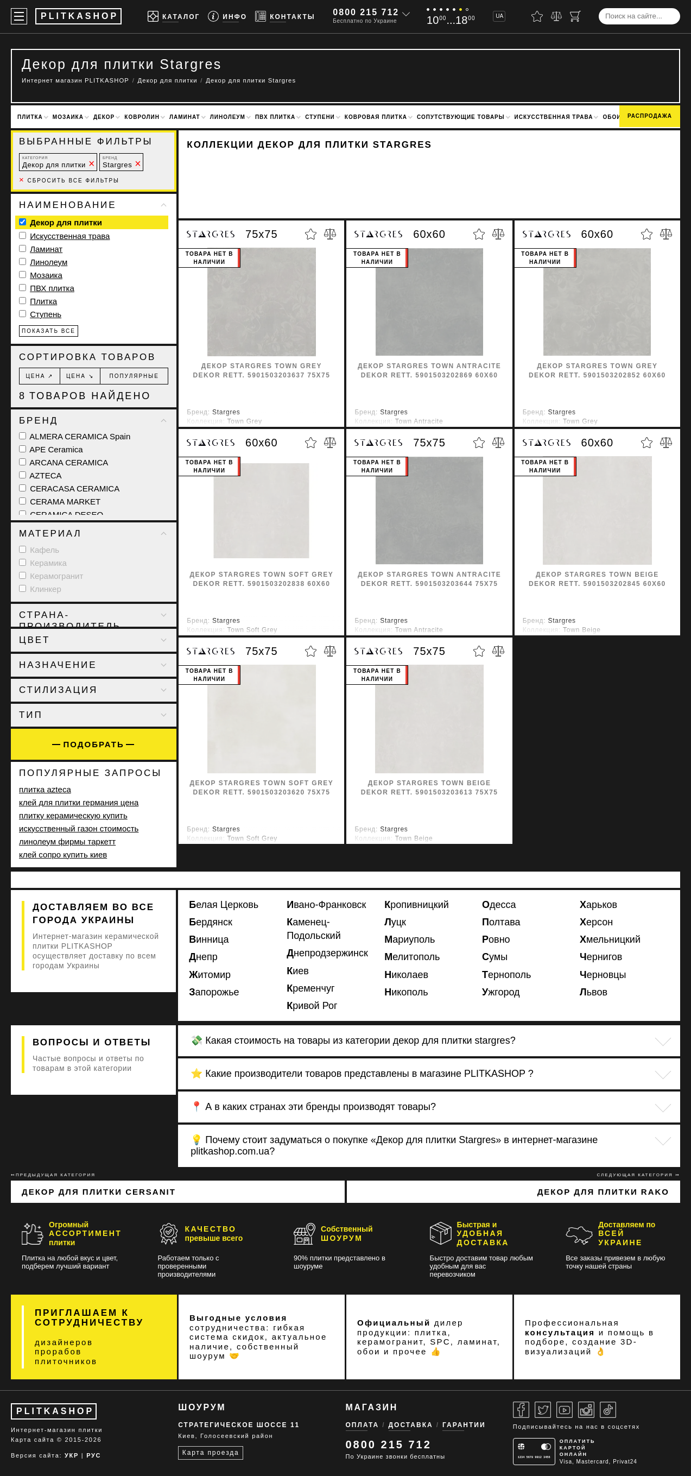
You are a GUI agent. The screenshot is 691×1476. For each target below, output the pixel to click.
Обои (612, 117)
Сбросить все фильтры (69, 181)
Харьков (598, 904)
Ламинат (184, 117)
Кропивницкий (416, 904)
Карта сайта (32, 1439)
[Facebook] (521, 1410)
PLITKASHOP (55, 1411)
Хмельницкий (610, 939)
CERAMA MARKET (59, 501)
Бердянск (210, 922)
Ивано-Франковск (326, 904)
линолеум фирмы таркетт (67, 841)
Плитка (30, 117)
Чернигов (601, 956)
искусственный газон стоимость (78, 828)
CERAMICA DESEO (61, 514)
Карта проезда (210, 1452)
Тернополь (506, 974)
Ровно (496, 939)
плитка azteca (45, 789)
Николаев (406, 974)
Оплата (362, 1425)
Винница (209, 939)
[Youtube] (564, 1410)
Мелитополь (412, 956)
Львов (593, 992)
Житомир (210, 974)
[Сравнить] (556, 16)
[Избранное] (537, 16)
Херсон (596, 922)
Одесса (499, 904)
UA (499, 16)
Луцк (395, 922)
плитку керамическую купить (73, 815)
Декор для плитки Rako (603, 1191)
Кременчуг (310, 988)
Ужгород (501, 992)
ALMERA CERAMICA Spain (74, 436)
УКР (72, 1455)
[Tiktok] (608, 1410)
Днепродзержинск (327, 953)
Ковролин (142, 117)
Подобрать (94, 744)
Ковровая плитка (376, 117)
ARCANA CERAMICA (63, 462)
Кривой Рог (312, 1005)
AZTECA (40, 475)
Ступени (320, 117)
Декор (104, 117)
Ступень (45, 314)
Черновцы (603, 974)
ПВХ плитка (275, 117)
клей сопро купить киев (63, 854)
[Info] (227, 16)
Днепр (203, 956)
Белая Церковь (223, 904)
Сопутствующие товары (461, 117)
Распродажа (649, 116)
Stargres (117, 162)
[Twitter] (543, 1410)
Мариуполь (409, 939)
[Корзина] (575, 16)
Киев (298, 971)
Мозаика (68, 117)
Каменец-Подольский (314, 929)
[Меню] (19, 16)
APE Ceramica (51, 449)
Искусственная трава (554, 117)
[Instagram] (586, 1410)
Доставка (411, 1425)
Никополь (406, 992)
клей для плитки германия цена (78, 802)
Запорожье (214, 992)
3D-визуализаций (581, 1346)
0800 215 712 (366, 12)
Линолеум (227, 117)
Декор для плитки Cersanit (99, 1191)
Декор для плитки (54, 162)
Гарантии (464, 1425)
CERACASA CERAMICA (69, 488)
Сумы (495, 956)
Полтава (501, 922)
